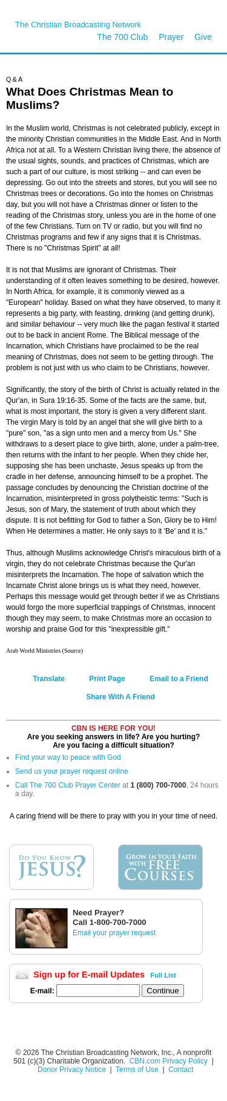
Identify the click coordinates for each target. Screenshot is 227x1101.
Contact (180, 1069)
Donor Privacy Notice (72, 1069)
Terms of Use (138, 1069)
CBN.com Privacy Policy (169, 1061)
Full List (163, 975)
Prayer (171, 37)
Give (203, 37)
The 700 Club (122, 37)
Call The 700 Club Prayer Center (67, 785)
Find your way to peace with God (68, 757)
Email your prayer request (114, 933)
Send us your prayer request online (71, 771)
